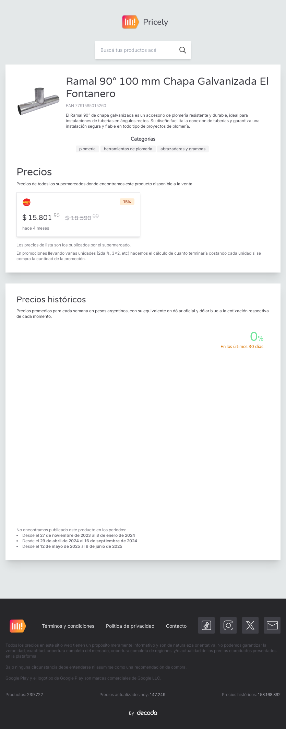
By (143, 713)
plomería (87, 148)
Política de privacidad (130, 626)
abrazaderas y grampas (182, 148)
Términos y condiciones (68, 626)
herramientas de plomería (128, 148)
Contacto (176, 626)
